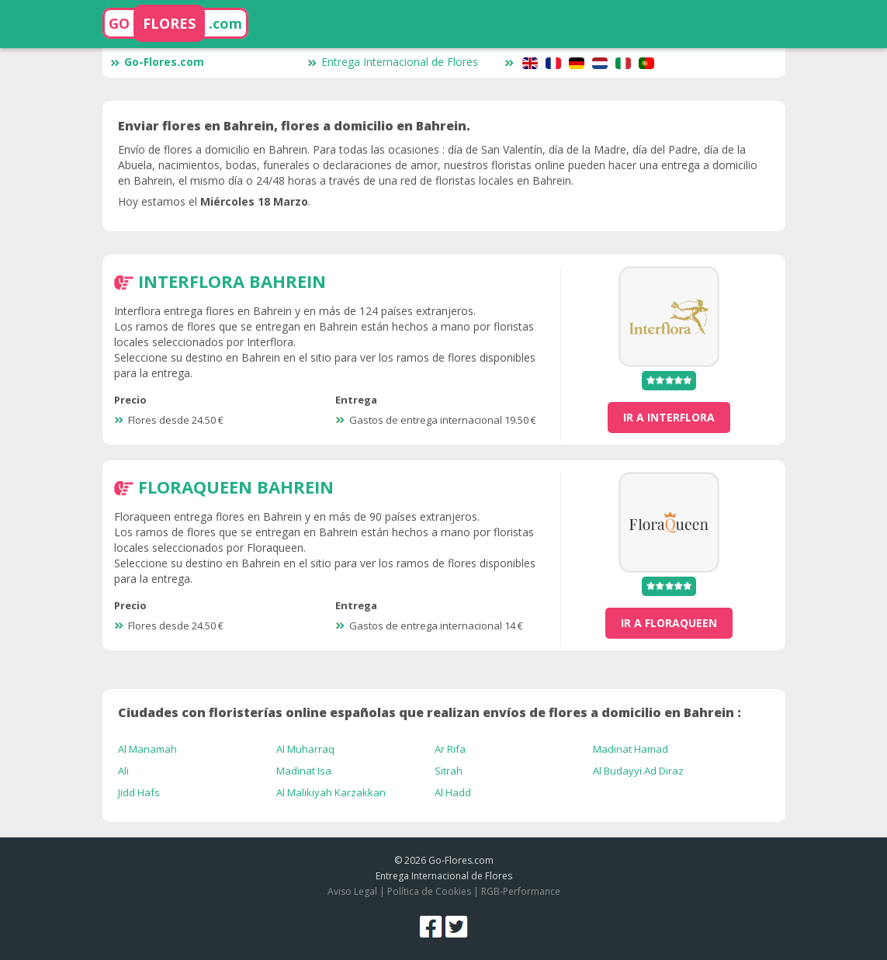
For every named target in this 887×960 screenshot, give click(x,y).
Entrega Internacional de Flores (392, 61)
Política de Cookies (429, 891)
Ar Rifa (450, 749)
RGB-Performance (520, 891)
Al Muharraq (305, 749)
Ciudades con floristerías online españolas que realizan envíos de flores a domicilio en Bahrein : (429, 712)
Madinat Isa (303, 771)
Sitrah (449, 771)
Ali (123, 771)
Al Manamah (147, 749)
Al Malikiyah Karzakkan (331, 792)
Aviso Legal (352, 891)
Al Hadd (453, 792)
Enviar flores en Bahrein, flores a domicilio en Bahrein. (294, 125)
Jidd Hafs (139, 792)
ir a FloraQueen (669, 622)
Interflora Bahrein (232, 281)
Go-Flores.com (157, 61)
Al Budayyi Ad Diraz (638, 771)
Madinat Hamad (630, 749)
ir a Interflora (669, 417)
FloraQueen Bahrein (236, 486)
